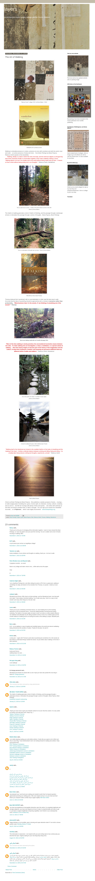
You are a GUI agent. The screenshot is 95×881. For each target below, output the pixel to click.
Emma (11, 635)
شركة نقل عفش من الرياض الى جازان (19, 781)
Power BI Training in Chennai (17, 724)
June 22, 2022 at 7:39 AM (16, 814)
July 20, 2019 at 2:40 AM (16, 760)
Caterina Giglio (14, 581)
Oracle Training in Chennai (17, 727)
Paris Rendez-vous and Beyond (18, 561)
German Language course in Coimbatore (20, 754)
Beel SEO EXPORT (15, 805)
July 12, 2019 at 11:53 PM (16, 731)
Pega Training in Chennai (16, 717)
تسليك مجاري (43, 857)
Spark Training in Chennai (16, 719)
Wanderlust (53, 517)
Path (32, 517)
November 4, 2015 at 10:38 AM (18, 545)
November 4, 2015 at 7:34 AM (17, 535)
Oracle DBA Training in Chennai (18, 721)
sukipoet (12, 594)
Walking (48, 517)
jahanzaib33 (13, 820)
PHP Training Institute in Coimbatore (19, 746)
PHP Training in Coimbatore (17, 744)
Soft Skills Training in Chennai (17, 722)
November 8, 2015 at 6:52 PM (17, 630)
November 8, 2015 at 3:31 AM (17, 618)
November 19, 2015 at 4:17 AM (18, 676)
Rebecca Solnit (37, 517)
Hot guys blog (14, 660)
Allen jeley (12, 682)
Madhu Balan (13, 737)
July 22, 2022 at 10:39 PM (16, 826)
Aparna (12, 707)
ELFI (11, 541)
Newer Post (9, 869)
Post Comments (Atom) (18, 872)
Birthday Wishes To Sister (24, 824)
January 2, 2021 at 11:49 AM (17, 786)
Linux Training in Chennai (16, 726)
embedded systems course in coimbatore (20, 752)
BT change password (18, 674)
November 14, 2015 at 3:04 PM (18, 665)
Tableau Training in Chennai (17, 714)
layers (10, 9)
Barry (11, 624)
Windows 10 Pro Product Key (21, 812)
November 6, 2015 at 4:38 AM (17, 602)
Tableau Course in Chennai (17, 716)
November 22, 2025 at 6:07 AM (18, 863)
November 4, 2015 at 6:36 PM (17, 555)
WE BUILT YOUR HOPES (16, 692)
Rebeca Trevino (14, 649)
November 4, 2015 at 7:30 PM (17, 575)
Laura (11, 607)
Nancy (11, 528)
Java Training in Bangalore (17, 757)
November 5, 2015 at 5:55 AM (17, 588)
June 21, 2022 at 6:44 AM (16, 800)
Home (34, 869)
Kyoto (22, 517)
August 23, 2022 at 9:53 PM (17, 838)
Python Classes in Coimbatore (18, 749)
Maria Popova (27, 517)
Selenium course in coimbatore (18, 756)
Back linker (13, 792)
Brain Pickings (13, 517)
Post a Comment (12, 866)
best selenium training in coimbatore (19, 747)
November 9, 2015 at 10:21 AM (18, 643)
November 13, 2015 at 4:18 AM (18, 655)
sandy (11, 765)
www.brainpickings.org (48, 509)
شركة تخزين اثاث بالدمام (16, 774)
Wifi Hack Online (44, 797)
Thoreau (44, 517)
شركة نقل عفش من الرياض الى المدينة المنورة (21, 777)
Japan (18, 517)
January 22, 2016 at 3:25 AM (17, 701)
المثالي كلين (13, 843)
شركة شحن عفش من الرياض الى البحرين (20, 784)
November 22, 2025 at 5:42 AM (18, 848)
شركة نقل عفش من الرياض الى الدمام (19, 776)
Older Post (60, 869)
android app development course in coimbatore (22, 751)
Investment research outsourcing (18, 699)
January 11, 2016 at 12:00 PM (17, 686)
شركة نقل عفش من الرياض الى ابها (18, 779)
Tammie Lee (13, 551)
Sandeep (12, 831)
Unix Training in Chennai (16, 729)
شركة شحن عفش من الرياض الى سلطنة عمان (21, 782)
